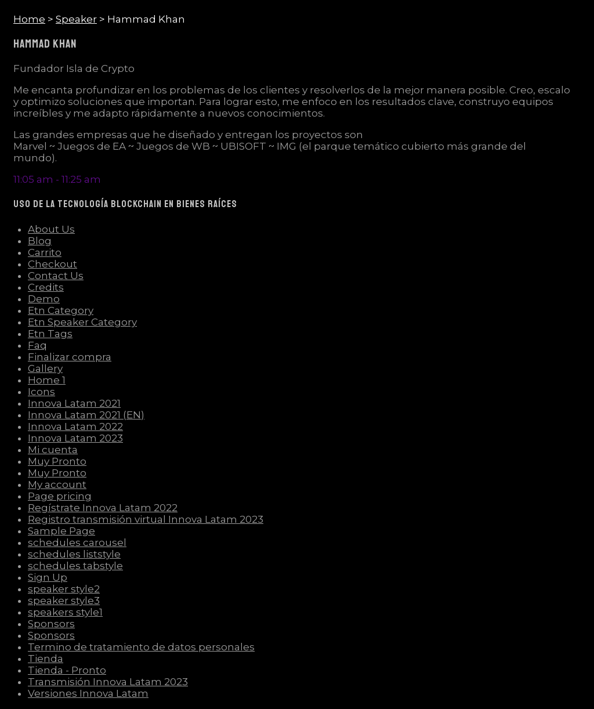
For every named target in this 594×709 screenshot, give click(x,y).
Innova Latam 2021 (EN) (86, 415)
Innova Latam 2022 (75, 426)
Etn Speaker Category (82, 322)
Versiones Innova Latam (88, 693)
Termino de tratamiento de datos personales (141, 647)
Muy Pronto (57, 461)
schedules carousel (77, 542)
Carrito (44, 252)
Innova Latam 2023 (75, 438)
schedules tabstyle (75, 565)
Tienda (45, 658)
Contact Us (56, 275)
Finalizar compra (69, 357)
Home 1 (47, 380)
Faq (37, 345)
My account (57, 484)
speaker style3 (64, 600)
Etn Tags (50, 333)
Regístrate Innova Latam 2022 (103, 507)
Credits (46, 287)
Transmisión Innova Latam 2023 (108, 682)
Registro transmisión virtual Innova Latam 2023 (145, 519)
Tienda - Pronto (67, 670)
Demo (44, 299)
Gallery (45, 368)
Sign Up (47, 577)
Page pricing (60, 496)
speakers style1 (65, 612)
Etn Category (60, 310)
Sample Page (61, 531)
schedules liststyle (74, 554)
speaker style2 (64, 589)
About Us (51, 229)
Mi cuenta (53, 449)
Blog (40, 241)
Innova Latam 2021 (74, 403)
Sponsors (51, 624)
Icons (41, 391)
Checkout (52, 264)
